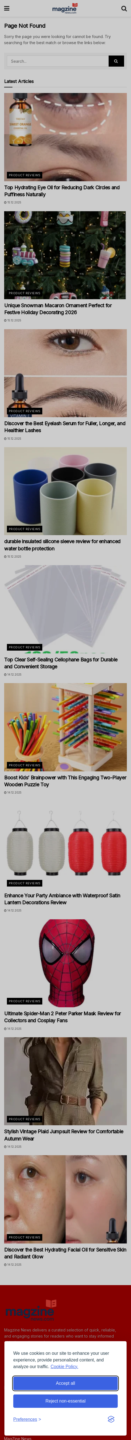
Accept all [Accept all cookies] (65, 1383)
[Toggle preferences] (27, 1419)
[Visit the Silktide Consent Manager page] (111, 1419)
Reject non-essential (66, 1401)
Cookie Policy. (64, 1366)
